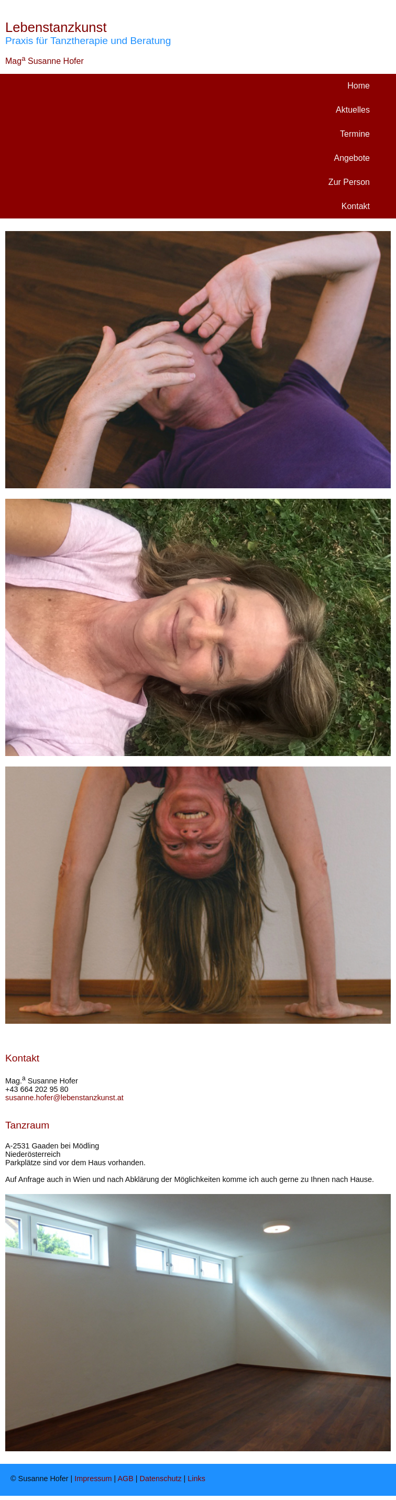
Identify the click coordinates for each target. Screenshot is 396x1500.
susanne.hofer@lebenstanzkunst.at (64, 1097)
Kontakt (356, 206)
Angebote (352, 158)
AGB (125, 1478)
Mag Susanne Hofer (44, 61)
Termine (355, 133)
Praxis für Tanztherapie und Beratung (88, 40)
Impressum (93, 1478)
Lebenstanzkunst (56, 27)
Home (358, 85)
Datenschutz (161, 1478)
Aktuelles (353, 109)
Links (196, 1478)
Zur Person (349, 182)
